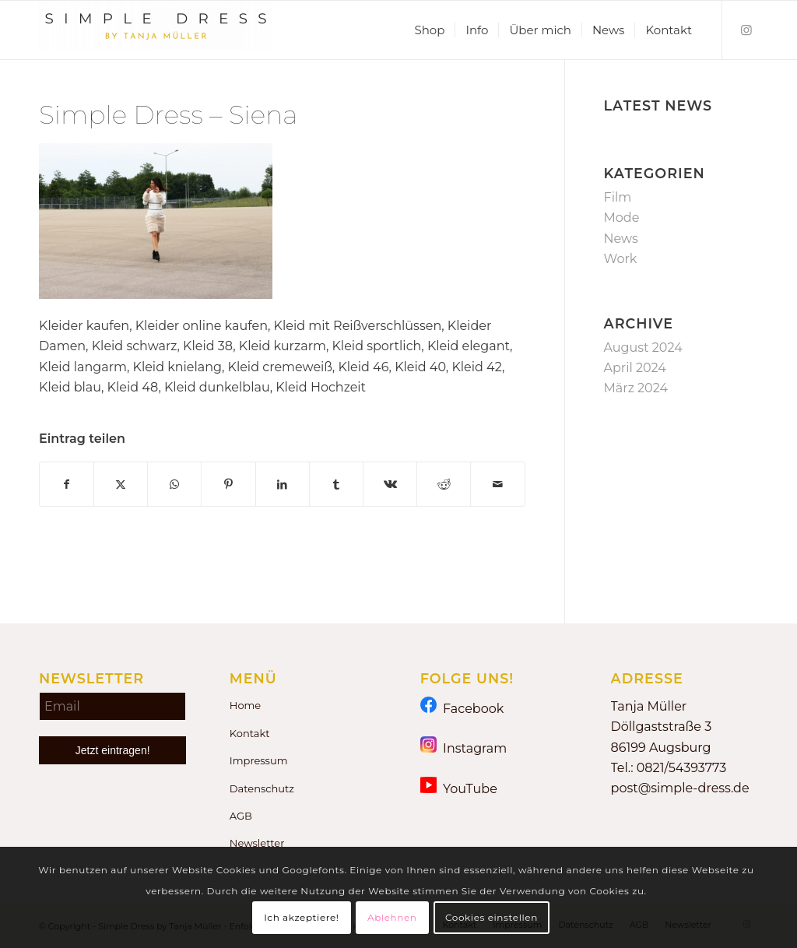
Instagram (463, 747)
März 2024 (636, 388)
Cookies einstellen (491, 917)
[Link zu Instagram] (746, 29)
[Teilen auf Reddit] (443, 484)
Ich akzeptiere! (301, 917)
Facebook (462, 708)
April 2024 (635, 367)
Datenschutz (262, 788)
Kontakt (250, 733)
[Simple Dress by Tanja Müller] (155, 30)
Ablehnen (392, 917)
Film (618, 197)
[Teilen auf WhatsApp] (174, 484)
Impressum (259, 760)
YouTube (458, 788)
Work (620, 258)
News (621, 238)
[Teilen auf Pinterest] (228, 484)
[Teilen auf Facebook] (66, 484)
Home (245, 705)
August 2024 (643, 347)
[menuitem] (429, 30)
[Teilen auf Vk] (389, 484)
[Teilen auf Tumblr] (336, 484)
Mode (622, 217)
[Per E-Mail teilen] (497, 484)
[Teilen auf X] (120, 484)
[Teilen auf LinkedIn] (282, 484)
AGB (241, 815)
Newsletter (257, 843)
